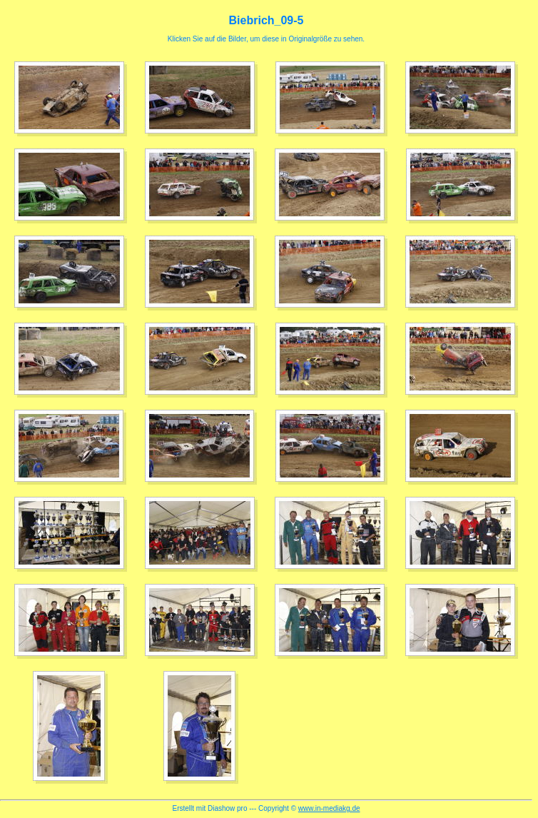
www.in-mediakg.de (329, 808)
